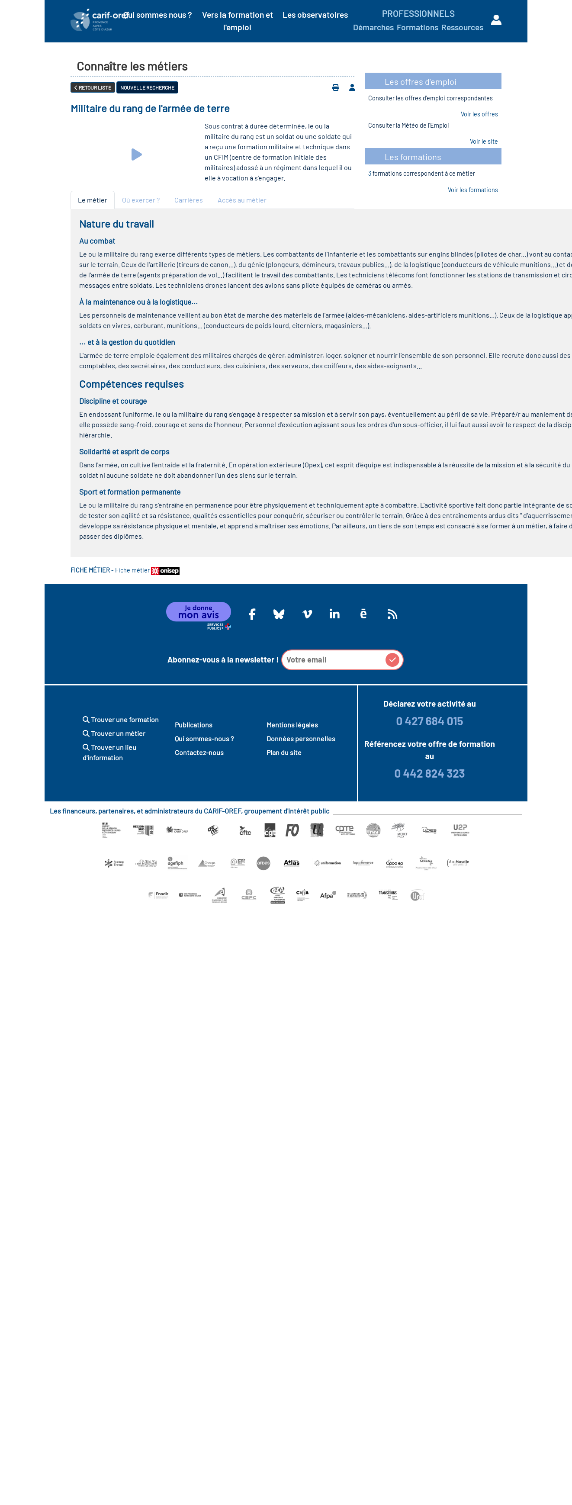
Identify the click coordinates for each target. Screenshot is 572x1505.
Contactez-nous (199, 752)
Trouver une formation (121, 719)
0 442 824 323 (429, 773)
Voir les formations (473, 189)
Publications (193, 724)
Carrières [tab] (188, 200)
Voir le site (484, 141)
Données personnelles (301, 738)
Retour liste (92, 87)
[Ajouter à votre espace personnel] (352, 87)
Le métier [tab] (92, 200)
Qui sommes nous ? (157, 14)
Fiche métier (147, 570)
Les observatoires (315, 14)
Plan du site (284, 752)
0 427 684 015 (429, 720)
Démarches (373, 27)
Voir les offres (479, 114)
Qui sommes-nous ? (204, 738)
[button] (392, 660)
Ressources (462, 27)
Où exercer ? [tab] (141, 200)
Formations (417, 27)
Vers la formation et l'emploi (237, 21)
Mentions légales (292, 724)
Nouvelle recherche (147, 87)
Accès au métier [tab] (242, 200)
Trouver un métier (114, 733)
